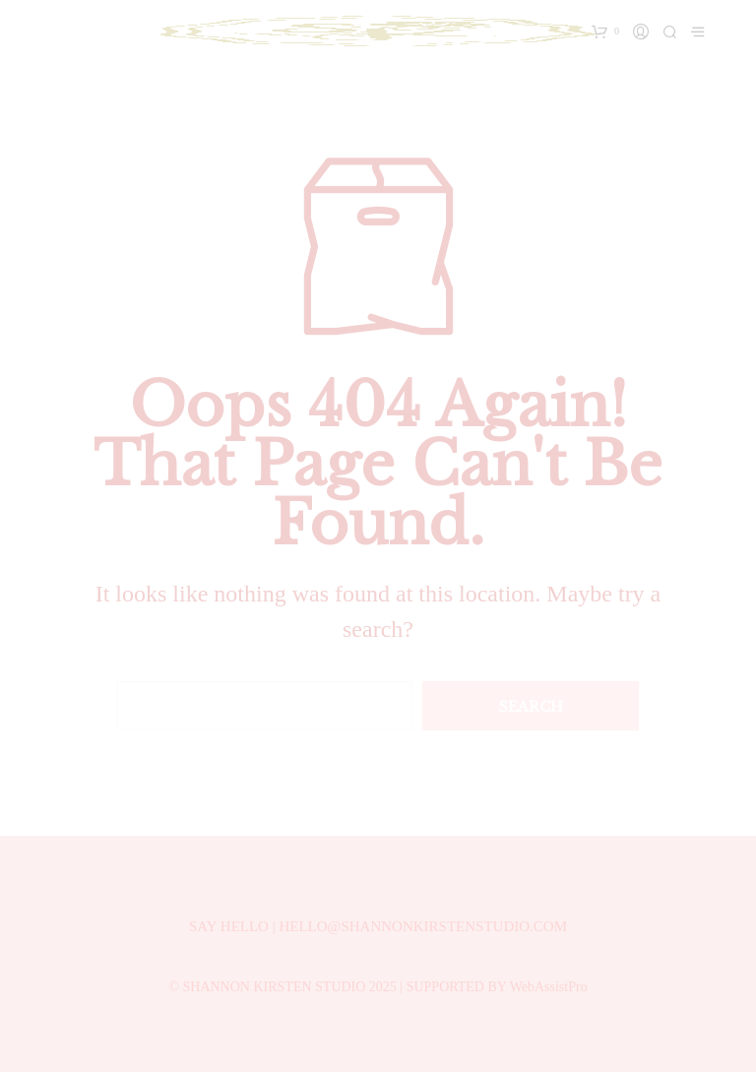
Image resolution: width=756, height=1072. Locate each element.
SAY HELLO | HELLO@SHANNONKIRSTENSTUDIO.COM (378, 926)
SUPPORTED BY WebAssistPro (497, 986)
